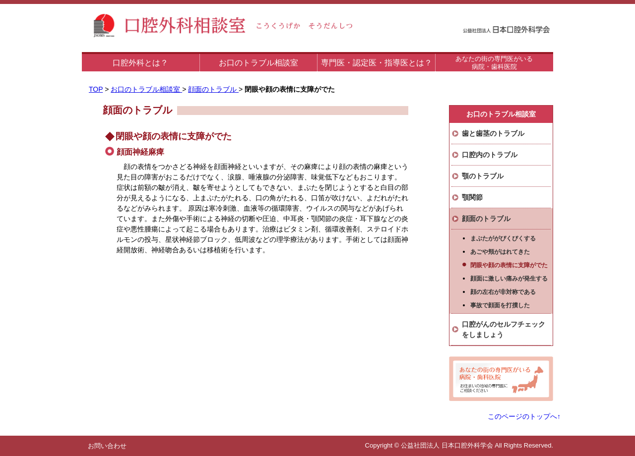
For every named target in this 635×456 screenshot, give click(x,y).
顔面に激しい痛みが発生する (509, 278)
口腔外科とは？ (140, 62)
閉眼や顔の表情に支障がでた (509, 265)
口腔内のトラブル (489, 155)
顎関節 (472, 197)
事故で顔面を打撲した (500, 305)
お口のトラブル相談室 (258, 62)
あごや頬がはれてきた (500, 251)
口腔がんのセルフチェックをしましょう (503, 329)
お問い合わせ (107, 446)
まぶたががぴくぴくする (503, 238)
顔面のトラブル (213, 89)
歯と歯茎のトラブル (493, 133)
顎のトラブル (483, 176)
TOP (96, 89)
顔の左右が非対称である (503, 291)
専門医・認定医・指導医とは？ (376, 62)
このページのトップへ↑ (524, 416)
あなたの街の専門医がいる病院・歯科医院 (494, 62)
